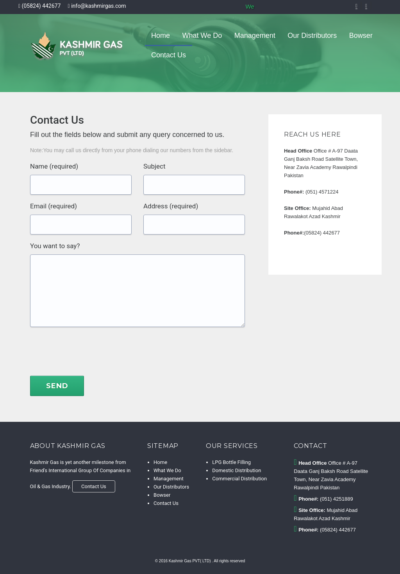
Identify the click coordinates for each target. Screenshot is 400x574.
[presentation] (89, 354)
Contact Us (168, 55)
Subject (154, 166)
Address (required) (170, 206)
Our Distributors (312, 35)
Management (254, 35)
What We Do (202, 35)
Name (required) (54, 166)
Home (160, 35)
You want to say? (55, 246)
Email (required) (53, 206)
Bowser (361, 35)
